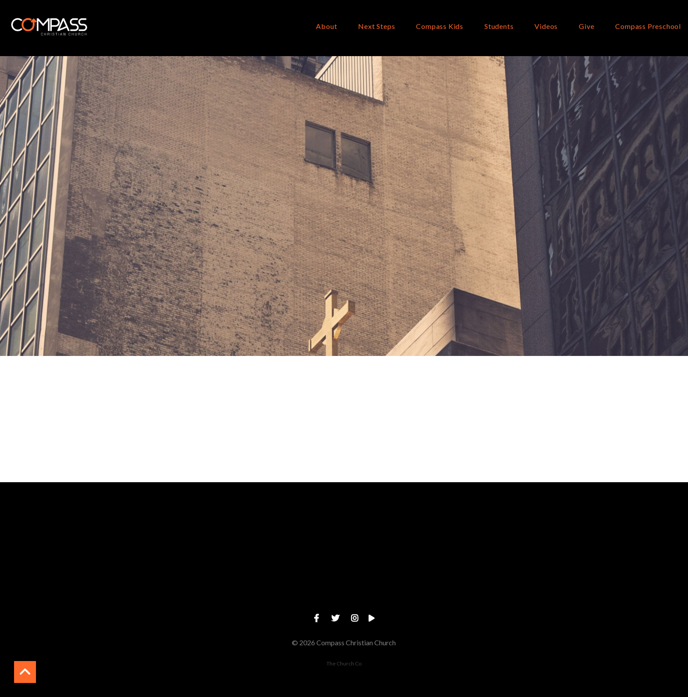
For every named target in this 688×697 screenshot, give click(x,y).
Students (498, 26)
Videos (546, 26)
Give (586, 26)
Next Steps (376, 26)
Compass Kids (439, 26)
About (326, 26)
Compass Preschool (648, 26)
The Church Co (344, 663)
